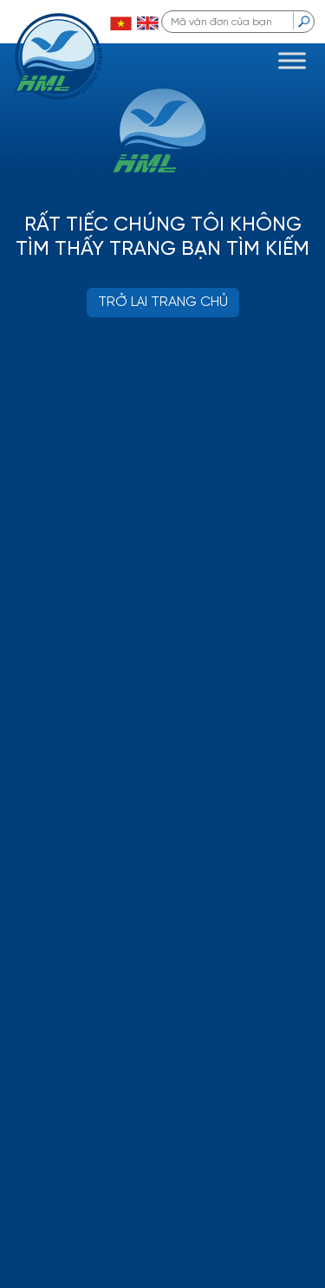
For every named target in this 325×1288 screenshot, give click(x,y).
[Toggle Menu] (292, 60)
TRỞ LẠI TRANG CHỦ (163, 302)
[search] (304, 20)
